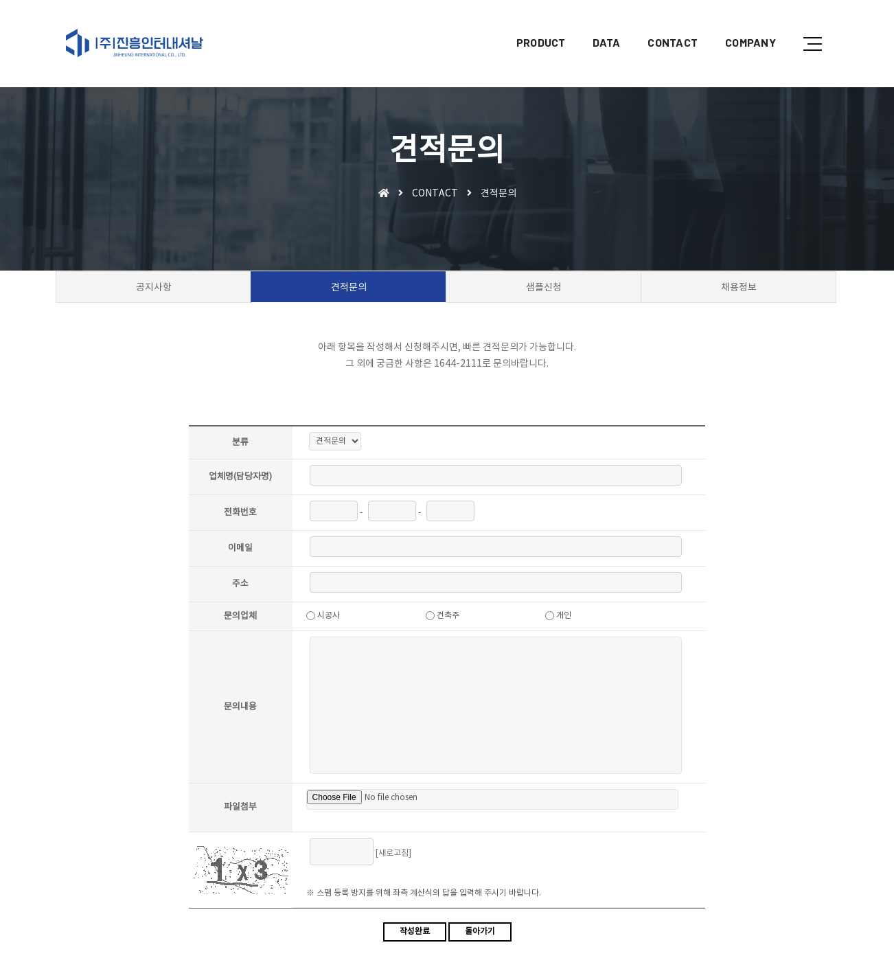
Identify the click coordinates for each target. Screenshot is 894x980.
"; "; (339, 444)
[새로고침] (397, 856)
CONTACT (662, 24)
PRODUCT (530, 24)
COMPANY (740, 24)
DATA (596, 24)
